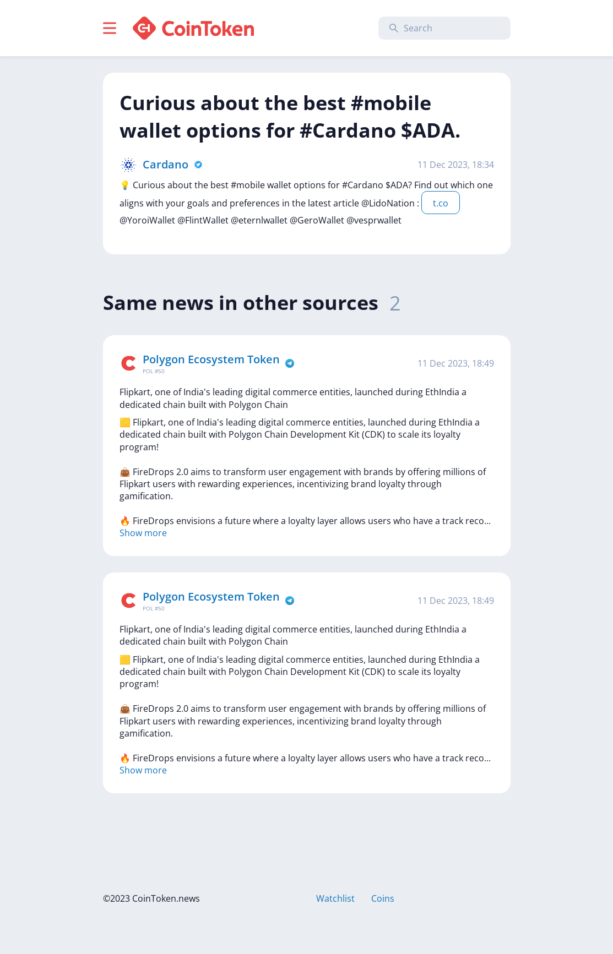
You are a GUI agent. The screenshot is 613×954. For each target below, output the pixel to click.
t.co (440, 203)
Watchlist (335, 898)
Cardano (165, 164)
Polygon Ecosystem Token (211, 359)
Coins (382, 898)
